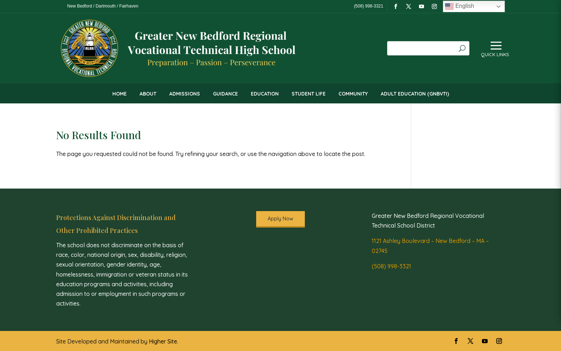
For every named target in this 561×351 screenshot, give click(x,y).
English (459, 6)
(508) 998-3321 (391, 266)
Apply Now (280, 218)
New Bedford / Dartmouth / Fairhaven (102, 6)
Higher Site (163, 341)
